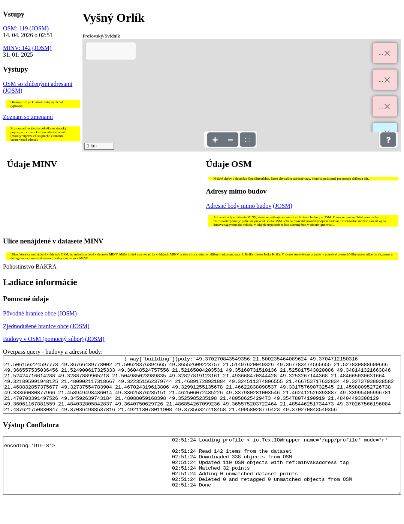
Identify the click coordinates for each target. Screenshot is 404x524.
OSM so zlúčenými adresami (37, 84)
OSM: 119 (15, 28)
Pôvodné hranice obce (29, 313)
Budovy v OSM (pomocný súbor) (43, 339)
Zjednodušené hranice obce (36, 326)
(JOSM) (39, 28)
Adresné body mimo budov (239, 206)
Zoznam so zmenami (28, 117)
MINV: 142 (17, 48)
